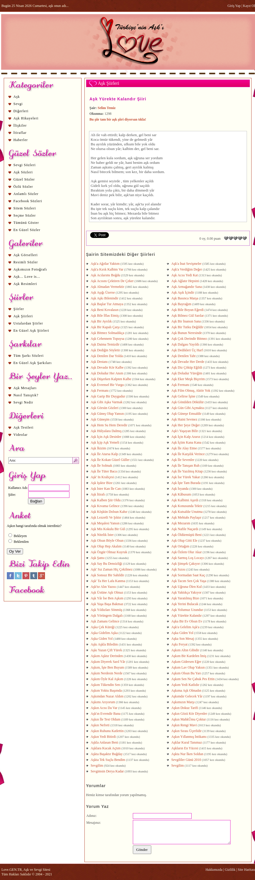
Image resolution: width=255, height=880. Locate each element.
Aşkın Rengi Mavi (184, 725)
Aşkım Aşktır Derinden (107, 656)
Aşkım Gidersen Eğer (186, 662)
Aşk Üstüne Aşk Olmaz (107, 592)
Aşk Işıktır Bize (102, 483)
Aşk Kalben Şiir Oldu (106, 500)
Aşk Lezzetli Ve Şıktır (106, 517)
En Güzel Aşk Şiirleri (31, 331)
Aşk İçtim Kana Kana (186, 442)
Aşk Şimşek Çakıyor (186, 564)
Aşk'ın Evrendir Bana (106, 714)
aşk (130, 158)
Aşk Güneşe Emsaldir (187, 414)
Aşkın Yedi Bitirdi (104, 737)
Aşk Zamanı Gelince (105, 621)
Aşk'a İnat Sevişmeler (187, 264)
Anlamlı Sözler (26, 194)
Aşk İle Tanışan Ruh (186, 466)
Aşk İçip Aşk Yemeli (105, 442)
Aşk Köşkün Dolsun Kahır (110, 512)
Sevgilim (97, 765)
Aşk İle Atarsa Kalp (105, 454)
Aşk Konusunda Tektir (187, 506)
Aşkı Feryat (179, 644)
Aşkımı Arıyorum (103, 702)
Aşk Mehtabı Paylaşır (186, 517)
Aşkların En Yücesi (185, 748)
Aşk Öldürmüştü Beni (187, 535)
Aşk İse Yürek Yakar (186, 477)
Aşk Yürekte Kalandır (187, 615)
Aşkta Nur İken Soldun (187, 754)
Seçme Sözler (25, 215)
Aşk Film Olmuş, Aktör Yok (191, 391)
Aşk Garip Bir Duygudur (108, 396)
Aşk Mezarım (181, 523)
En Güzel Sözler (27, 230)
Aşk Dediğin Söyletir (106, 350)
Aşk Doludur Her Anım (107, 373)
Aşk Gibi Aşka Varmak (107, 402)
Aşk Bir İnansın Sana (186, 321)
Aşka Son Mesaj (183, 639)
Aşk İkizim (99, 448)
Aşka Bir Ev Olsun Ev (187, 621)
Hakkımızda (213, 870)
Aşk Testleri (24, 427)
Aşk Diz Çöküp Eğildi (187, 367)
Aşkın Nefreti (101, 725)
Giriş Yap (234, 6)
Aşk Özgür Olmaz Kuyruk (109, 552)
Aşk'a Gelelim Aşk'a (186, 627)
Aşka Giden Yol (182, 633)
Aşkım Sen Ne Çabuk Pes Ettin (193, 679)
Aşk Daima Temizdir (105, 344)
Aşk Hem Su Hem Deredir (109, 425)
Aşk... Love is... (27, 277)
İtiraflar (20, 133)
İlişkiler (20, 125)
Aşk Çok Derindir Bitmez (189, 339)
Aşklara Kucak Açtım (106, 748)
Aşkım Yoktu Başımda (107, 690)
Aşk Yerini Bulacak (185, 604)
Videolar (21, 435)
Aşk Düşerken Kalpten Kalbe (111, 379)
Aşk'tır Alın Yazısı (104, 587)
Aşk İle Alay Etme (184, 448)
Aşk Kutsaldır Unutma (187, 512)
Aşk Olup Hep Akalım (107, 546)
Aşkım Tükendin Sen (106, 685)
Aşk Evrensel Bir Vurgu (108, 385)
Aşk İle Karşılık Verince (188, 454)
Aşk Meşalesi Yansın (105, 523)
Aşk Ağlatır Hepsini (185, 281)
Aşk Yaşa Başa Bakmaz (107, 604)
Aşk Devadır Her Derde (188, 362)
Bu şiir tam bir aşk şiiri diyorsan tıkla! (118, 119)
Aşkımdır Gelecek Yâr (187, 696)
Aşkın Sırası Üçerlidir (187, 731)
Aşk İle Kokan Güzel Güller (111, 460)
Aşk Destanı (100, 362)
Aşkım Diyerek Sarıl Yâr (108, 662)
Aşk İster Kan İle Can (106, 489)
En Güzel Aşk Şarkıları (33, 363)
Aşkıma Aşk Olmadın (186, 690)
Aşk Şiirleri (23, 316)
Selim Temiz (107, 108)
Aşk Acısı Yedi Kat (185, 275)
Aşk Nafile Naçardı (185, 529)
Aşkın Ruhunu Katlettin (108, 731)
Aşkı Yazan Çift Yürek (107, 650)
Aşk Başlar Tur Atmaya (107, 304)
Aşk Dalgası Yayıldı (185, 344)
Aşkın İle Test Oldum (106, 719)
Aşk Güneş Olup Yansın (108, 414)
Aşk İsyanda (180, 489)
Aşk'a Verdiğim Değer (187, 269)
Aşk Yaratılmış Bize (185, 598)
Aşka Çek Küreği (103, 627)
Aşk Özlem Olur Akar (187, 552)
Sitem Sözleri (25, 208)
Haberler (21, 140)
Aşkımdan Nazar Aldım (107, 696)
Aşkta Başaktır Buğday (107, 754)
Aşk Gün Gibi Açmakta (188, 408)
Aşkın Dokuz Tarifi (185, 708)
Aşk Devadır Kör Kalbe (107, 367)
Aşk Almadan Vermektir (108, 287)
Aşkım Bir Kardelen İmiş (189, 656)
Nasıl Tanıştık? (26, 395)
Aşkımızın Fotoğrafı (30, 269)
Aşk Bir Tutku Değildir (188, 327)
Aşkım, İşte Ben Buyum (108, 667)
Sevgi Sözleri (25, 165)
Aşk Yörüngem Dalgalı (107, 615)
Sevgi (18, 104)
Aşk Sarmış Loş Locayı (188, 558)
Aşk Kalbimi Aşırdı (185, 500)
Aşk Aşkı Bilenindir (105, 298)
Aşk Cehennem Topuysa (108, 339)
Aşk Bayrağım (181, 304)
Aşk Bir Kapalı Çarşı (106, 327)
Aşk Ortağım (180, 546)
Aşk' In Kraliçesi (103, 477)
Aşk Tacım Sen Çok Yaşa (189, 581)
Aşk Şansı (98, 558)
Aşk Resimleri (25, 284)
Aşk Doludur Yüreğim (187, 373)
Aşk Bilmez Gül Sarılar (188, 316)
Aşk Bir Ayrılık (102, 321)
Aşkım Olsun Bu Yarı (186, 673)
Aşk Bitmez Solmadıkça (108, 333)
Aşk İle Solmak (102, 466)
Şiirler (19, 309)
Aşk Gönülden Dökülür (188, 402)
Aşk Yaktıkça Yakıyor (187, 592)
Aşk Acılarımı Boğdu (106, 275)
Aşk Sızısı (178, 569)
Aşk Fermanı (180, 385)
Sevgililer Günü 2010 (186, 760)
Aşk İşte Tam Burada (186, 483)
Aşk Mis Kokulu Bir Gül (108, 529)
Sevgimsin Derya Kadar (108, 771)
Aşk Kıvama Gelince (106, 506)
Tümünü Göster (26, 223)
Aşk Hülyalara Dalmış (106, 431)
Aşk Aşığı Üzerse (103, 292)
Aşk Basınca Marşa (185, 298)
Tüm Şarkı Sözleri (29, 356)
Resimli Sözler (26, 262)
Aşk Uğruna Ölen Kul (187, 587)
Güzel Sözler (24, 179)
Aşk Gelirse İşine (183, 396)
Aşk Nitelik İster (103, 535)
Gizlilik (230, 870)
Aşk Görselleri (26, 255)
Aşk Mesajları (25, 388)
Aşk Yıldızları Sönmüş (107, 610)
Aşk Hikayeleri (26, 118)
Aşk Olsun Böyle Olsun (107, 540)
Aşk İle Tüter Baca (104, 471)
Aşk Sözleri (23, 172)
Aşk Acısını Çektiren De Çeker (113, 281)
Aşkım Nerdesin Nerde (107, 673)
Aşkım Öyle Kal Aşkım (107, 679)
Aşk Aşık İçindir (183, 292)
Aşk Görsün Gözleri (105, 408)
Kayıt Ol (249, 6)
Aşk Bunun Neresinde (187, 333)
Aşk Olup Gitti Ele (184, 540)
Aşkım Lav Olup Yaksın (188, 667)
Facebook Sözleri (28, 201)
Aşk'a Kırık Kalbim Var (107, 269)
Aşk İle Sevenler (183, 460)
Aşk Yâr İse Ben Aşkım (107, 598)
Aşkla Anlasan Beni (105, 742)
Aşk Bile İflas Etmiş (105, 316)
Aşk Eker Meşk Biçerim (188, 379)
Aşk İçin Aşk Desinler (106, 437)
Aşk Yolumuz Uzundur (187, 610)
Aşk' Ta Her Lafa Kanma (108, 581)
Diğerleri (21, 111)
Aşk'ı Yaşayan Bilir (185, 431)
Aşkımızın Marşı (183, 702)
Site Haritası (246, 870)
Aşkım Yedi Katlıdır (185, 685)
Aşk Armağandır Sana (187, 287)
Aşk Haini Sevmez (184, 419)
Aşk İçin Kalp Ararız (186, 437)
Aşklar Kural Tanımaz (187, 742)
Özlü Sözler (23, 187)
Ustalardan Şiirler (28, 323)
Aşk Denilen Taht (184, 356)
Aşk (17, 97)
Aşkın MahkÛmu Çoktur (189, 719)
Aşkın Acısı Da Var (104, 708)
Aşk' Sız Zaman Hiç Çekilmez (112, 569)
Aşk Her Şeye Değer (186, 425)
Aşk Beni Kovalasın (105, 310)
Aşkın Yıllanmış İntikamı (189, 737)
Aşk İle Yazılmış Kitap (187, 471)
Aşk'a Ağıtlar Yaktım (106, 264)
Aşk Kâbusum (181, 494)
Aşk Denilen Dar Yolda (107, 356)
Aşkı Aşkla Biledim (105, 644)
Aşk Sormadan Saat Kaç (188, 575)
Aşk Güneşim (101, 419)
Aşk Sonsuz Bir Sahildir (108, 575)
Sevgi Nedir (23, 402)
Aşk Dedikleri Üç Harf (187, 350)
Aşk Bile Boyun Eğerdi (188, 310)
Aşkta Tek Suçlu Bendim (108, 760)
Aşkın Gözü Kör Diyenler (189, 714)
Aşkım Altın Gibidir (185, 650)
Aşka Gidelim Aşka (105, 633)
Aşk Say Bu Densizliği (107, 564)
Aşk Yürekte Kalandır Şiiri (118, 99)
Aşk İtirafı (98, 494)
